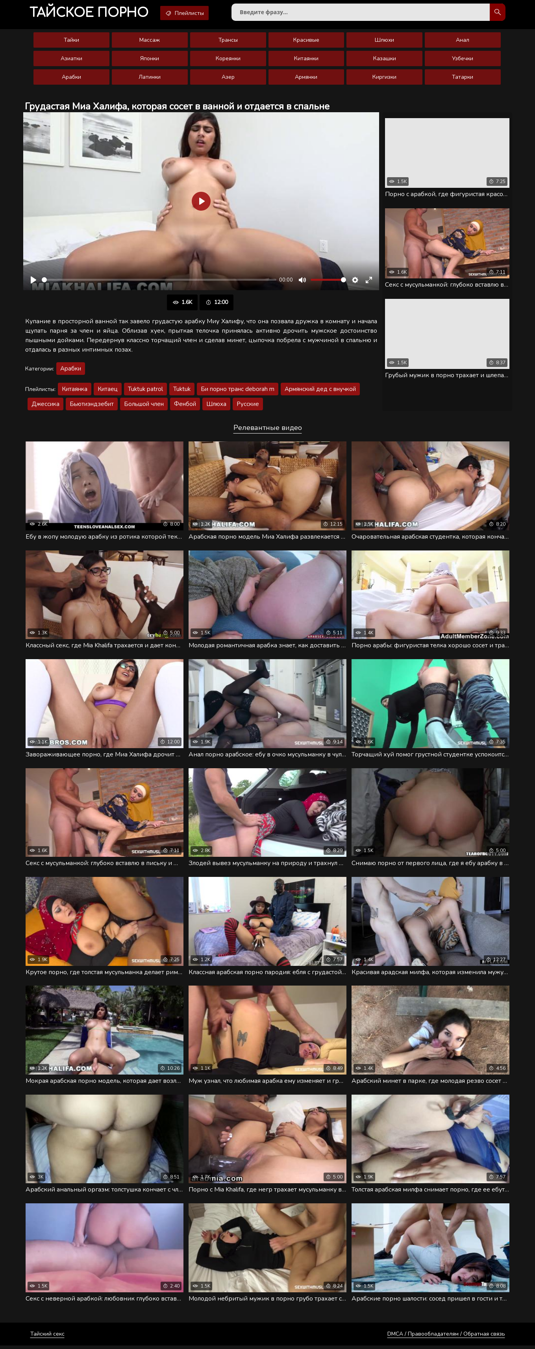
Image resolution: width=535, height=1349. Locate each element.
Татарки (462, 78)
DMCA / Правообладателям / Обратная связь (446, 1337)
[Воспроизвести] (33, 281)
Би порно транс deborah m (237, 391)
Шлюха (216, 406)
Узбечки (462, 60)
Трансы (228, 41)
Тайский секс (47, 1337)
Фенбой (185, 406)
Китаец (108, 391)
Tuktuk (182, 391)
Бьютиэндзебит (92, 406)
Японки (149, 60)
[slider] (159, 281)
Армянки (306, 78)
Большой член (144, 406)
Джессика (45, 406)
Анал (462, 41)
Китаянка (74, 391)
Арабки (71, 78)
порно (91, 13)
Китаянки (306, 60)
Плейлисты (190, 13)
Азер (228, 78)
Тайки (71, 41)
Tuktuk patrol (145, 391)
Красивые (306, 41)
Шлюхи (384, 41)
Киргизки (384, 78)
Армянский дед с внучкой (320, 391)
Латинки (150, 78)
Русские (248, 406)
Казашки (384, 60)
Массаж (149, 41)
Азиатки (71, 60)
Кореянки (228, 60)
